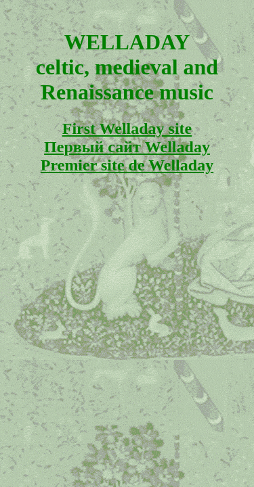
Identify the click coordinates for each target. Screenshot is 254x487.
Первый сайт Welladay (127, 147)
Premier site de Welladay (127, 165)
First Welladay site (127, 128)
